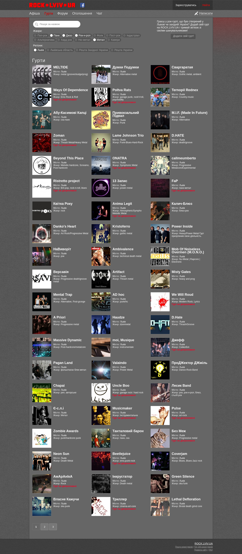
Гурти (48, 13)
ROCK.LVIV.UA (204, 543)
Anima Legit (122, 204)
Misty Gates (181, 272)
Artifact (118, 272)
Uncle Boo (120, 385)
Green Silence (183, 476)
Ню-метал (84, 39)
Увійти (206, 5)
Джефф (178, 340)
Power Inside (182, 226)
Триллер (119, 499)
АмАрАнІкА (62, 476)
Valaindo (119, 363)
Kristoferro (121, 226)
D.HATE (178, 135)
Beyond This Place (68, 158)
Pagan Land (63, 363)
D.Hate (177, 317)
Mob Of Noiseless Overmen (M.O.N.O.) (188, 250)
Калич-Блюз (182, 204)
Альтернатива (45, 39)
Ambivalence (122, 249)
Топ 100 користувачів (203, 547)
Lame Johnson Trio (128, 135)
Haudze (118, 317)
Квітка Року (62, 204)
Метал (101, 39)
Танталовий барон (128, 431)
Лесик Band (181, 385)
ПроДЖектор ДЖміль (189, 363)
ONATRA (119, 158)
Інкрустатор (122, 476)
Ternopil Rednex (185, 90)
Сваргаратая (182, 67)
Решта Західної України (93, 50)
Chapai (59, 385)
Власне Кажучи (66, 499)
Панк (57, 35)
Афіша (34, 13)
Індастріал (133, 35)
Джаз (69, 35)
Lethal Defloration (186, 499)
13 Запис (119, 181)
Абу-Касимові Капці (69, 113)
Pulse (176, 408)
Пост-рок (114, 35)
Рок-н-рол (85, 35)
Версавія (61, 272)
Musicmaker (122, 408)
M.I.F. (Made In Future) (189, 113)
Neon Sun (61, 454)
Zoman (58, 135)
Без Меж (179, 431)
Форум (62, 13)
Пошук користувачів (184, 547)
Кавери (115, 39)
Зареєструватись (185, 5)
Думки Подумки (125, 67)
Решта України (123, 50)
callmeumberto (184, 158)
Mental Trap (62, 295)
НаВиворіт (62, 249)
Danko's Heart (64, 226)
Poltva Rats (121, 90)
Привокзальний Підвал (125, 114)
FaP (175, 181)
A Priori (59, 317)
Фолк (100, 35)
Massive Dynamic (67, 340)
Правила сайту (200, 550)
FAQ (211, 550)
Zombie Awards (65, 431)
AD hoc (118, 295)
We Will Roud (182, 295)
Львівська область (61, 50)
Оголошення (82, 13)
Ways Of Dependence (70, 90)
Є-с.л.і (58, 408)
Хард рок (66, 39)
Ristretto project (66, 181)
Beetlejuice (121, 454)
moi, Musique (123, 340)
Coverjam (179, 454)
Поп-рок (42, 35)
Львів (40, 50)
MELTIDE (60, 67)
